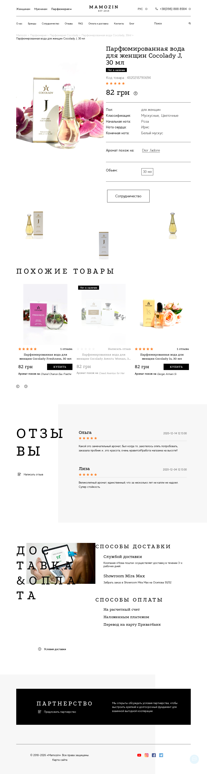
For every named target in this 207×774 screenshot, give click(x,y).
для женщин (151, 110)
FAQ (80, 23)
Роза (145, 121)
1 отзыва (66, 349)
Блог (131, 23)
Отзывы (69, 23)
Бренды (32, 23)
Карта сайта (59, 759)
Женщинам (23, 9)
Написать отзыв (119, 349)
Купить (59, 367)
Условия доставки (52, 649)
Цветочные (169, 116)
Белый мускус (152, 133)
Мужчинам (40, 9)
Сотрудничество (50, 23)
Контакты (119, 23)
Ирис (145, 127)
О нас (19, 23)
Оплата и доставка (98, 23)
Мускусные (150, 116)
